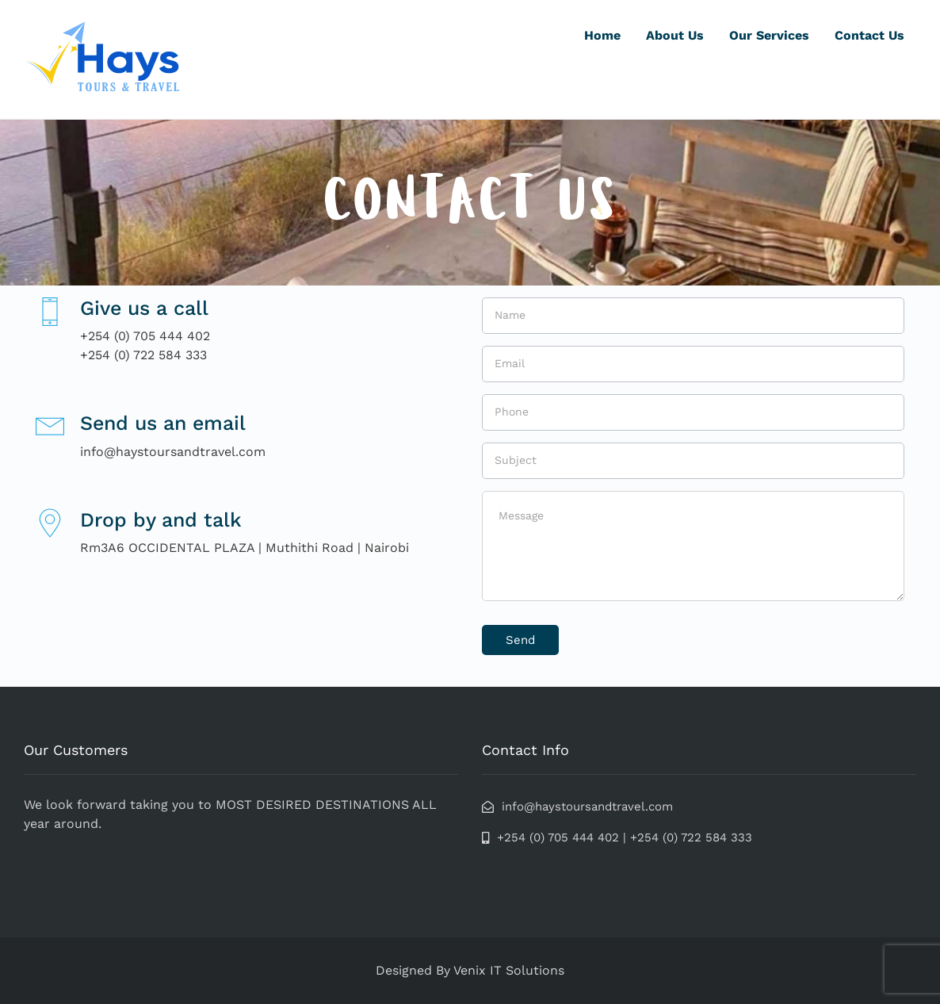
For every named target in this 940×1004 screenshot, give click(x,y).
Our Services (769, 35)
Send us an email (163, 423)
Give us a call (144, 308)
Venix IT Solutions (508, 970)
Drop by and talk (161, 519)
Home (602, 35)
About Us (675, 35)
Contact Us (869, 35)
